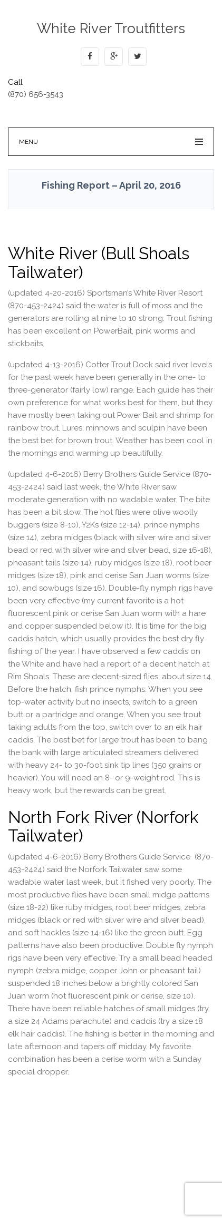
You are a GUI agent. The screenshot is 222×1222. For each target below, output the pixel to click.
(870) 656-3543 (35, 94)
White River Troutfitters (111, 28)
